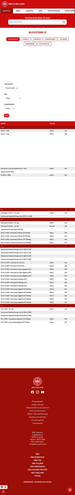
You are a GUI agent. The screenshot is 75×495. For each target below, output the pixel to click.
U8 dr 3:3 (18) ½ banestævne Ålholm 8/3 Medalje (15, 232)
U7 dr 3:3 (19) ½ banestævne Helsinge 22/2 (14, 279)
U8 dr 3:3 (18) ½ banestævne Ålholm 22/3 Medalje (16, 239)
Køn (5, 94)
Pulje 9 (52, 222)
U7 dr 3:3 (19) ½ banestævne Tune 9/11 (12, 262)
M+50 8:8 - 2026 (6, 175)
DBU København (37, 466)
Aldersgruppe (9, 104)
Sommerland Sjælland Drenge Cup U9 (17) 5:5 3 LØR (16, 216)
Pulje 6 (52, 289)
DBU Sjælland (37, 473)
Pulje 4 (52, 266)
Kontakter (37, 39)
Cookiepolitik (37, 423)
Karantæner (30, 44)
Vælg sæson (8, 84)
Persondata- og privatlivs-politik (37, 482)
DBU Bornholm (37, 457)
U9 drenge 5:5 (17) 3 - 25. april (10, 213)
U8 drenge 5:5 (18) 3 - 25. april (10, 222)
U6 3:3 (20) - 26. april (7, 309)
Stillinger (63, 39)
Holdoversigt (13, 39)
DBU (37, 454)
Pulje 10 (52, 226)
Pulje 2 (52, 168)
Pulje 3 (52, 134)
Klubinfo (25, 39)
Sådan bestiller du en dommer (37, 408)
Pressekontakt (37, 401)
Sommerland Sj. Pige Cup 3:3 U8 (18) (12, 229)
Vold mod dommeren (37, 411)
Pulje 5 (52, 302)
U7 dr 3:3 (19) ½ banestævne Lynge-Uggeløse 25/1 (16, 269)
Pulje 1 (52, 130)
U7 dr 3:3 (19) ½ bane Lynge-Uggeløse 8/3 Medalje (16, 289)
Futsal (37, 476)
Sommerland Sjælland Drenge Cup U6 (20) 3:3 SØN (16, 312)
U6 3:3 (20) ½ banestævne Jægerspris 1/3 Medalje (16, 319)
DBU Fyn (37, 460)
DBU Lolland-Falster (37, 470)
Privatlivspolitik (37, 420)
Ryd (6, 115)
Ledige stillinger (37, 404)
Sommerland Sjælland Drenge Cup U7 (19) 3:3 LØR (16, 249)
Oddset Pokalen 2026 (7, 171)
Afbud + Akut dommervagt (37, 414)
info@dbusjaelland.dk (37, 444)
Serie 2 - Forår (5, 130)
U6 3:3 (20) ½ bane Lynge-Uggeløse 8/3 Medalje (15, 322)
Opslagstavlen (44, 44)
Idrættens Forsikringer (37, 417)
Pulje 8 (52, 213)
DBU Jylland (37, 463)
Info (66, 130)
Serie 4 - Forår (5, 134)
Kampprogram (50, 39)
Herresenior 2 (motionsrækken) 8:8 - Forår (13, 168)
